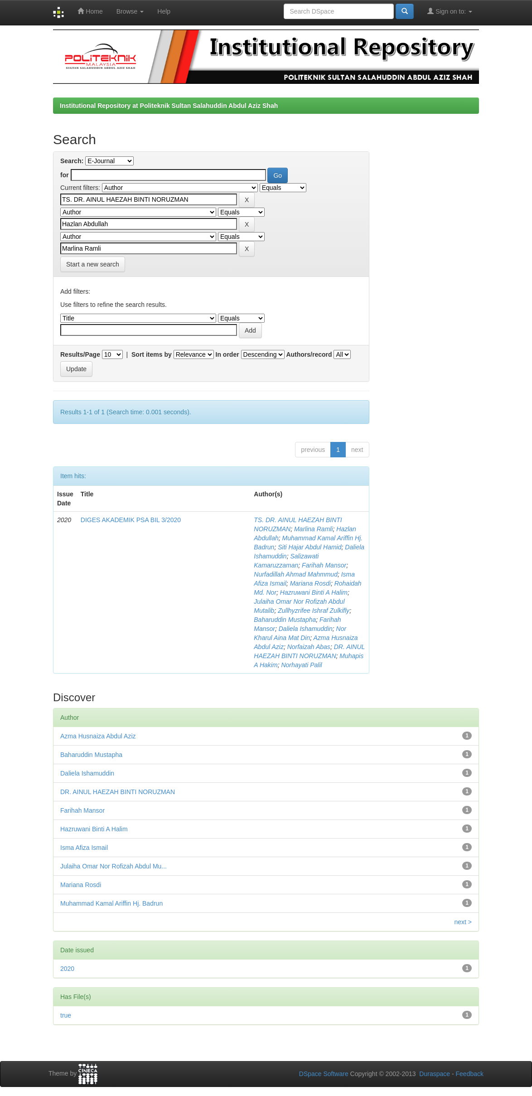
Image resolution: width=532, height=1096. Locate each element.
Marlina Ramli (313, 529)
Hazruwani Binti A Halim (314, 592)
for (64, 175)
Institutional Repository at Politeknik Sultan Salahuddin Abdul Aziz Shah (169, 105)
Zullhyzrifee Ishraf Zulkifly (313, 610)
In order (227, 354)
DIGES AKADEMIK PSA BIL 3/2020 (131, 520)
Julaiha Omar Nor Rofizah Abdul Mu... (113, 866)
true (65, 1015)
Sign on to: (449, 11)
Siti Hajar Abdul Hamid (309, 547)
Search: (71, 161)
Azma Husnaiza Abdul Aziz (98, 736)
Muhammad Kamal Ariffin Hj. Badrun (111, 903)
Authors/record (309, 354)
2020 (67, 968)
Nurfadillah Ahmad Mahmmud (296, 574)
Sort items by (151, 354)
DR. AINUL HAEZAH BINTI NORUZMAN (117, 791)
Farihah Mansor (324, 565)
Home (89, 11)
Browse (130, 11)
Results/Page (80, 354)
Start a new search (92, 264)
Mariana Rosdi (310, 583)
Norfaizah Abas (308, 646)
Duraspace (434, 1073)
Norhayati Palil (301, 665)
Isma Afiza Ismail (84, 847)
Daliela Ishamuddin (306, 628)
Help (163, 11)
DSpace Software (323, 1073)
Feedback (470, 1073)
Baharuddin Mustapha (285, 619)
